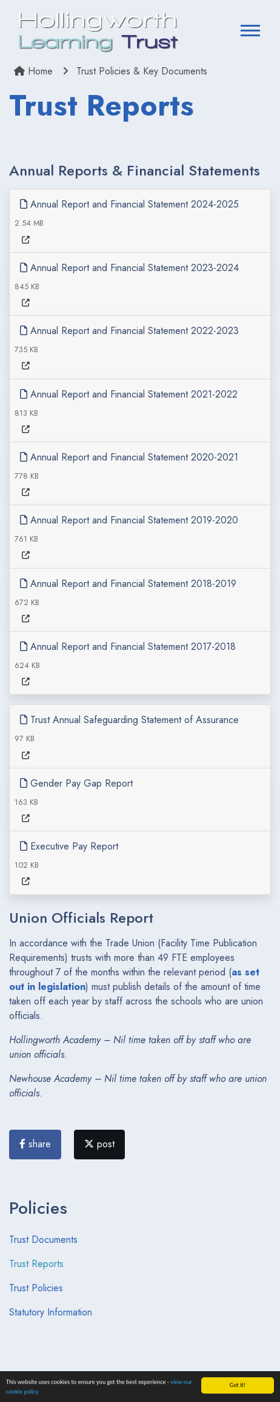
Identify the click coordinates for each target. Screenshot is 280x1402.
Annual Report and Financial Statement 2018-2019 (128, 584)
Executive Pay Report (69, 846)
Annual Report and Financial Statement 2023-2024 (129, 268)
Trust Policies (36, 1288)
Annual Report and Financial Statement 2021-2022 (129, 394)
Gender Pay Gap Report (76, 783)
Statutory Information (50, 1312)
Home (33, 71)
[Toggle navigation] (250, 32)
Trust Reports (36, 1264)
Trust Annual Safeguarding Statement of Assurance (129, 720)
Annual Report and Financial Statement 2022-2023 (129, 331)
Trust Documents (43, 1239)
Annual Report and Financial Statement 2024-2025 (129, 204)
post (99, 1144)
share (35, 1144)
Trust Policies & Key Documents (141, 71)
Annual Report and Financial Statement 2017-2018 (128, 647)
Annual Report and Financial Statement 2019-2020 (129, 520)
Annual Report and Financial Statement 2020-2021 (129, 457)
